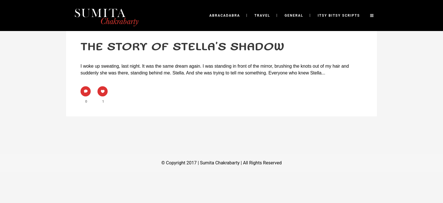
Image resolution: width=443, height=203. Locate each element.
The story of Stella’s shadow (183, 47)
